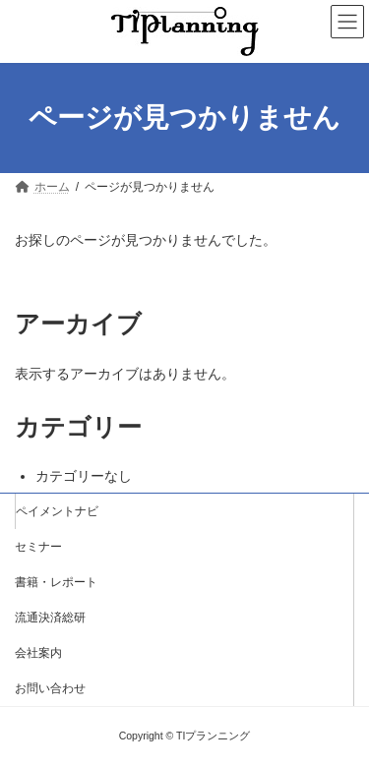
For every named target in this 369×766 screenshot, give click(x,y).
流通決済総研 (50, 617)
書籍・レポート (56, 582)
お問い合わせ (50, 688)
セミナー (38, 547)
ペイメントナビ (57, 511)
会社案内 (38, 653)
